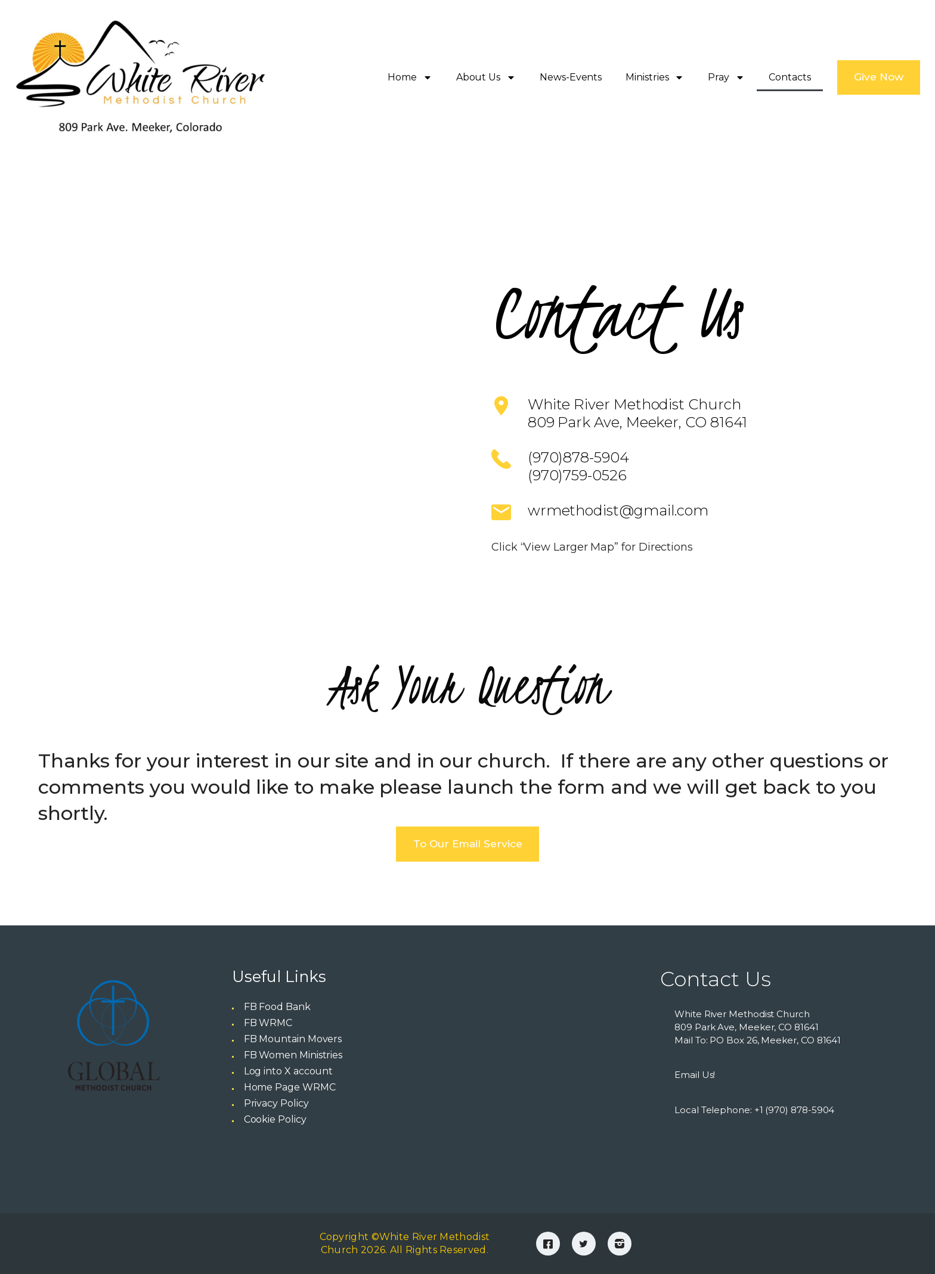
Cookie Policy (275, 1119)
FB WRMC (268, 1022)
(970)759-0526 (577, 475)
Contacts (789, 77)
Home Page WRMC (290, 1087)
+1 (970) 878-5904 (794, 1109)
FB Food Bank (277, 1006)
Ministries (655, 77)
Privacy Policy (276, 1103)
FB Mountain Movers (293, 1039)
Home (410, 77)
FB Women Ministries (293, 1055)
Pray (726, 77)
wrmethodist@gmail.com (618, 510)
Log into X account (288, 1071)
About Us (486, 77)
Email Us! (694, 1074)
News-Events (571, 77)
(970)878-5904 (578, 457)
